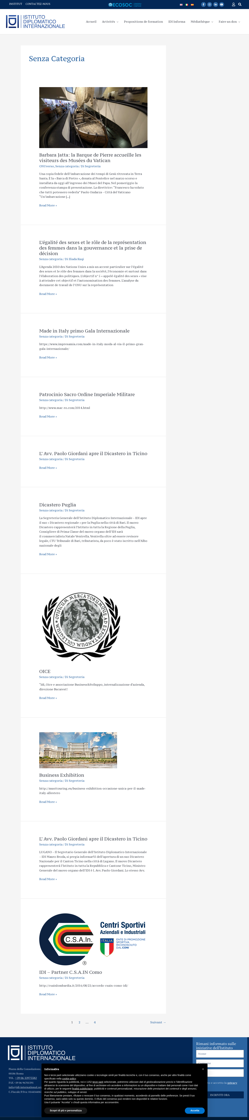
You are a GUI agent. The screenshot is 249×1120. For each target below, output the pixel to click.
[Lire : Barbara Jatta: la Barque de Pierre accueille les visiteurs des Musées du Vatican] (93, 117)
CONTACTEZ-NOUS (38, 4)
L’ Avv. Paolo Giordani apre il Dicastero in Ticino (93, 453)
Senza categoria (67, 166)
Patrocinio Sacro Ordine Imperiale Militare (87, 394)
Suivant (158, 1022)
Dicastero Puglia (57, 505)
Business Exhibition (61, 775)
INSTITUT (15, 4)
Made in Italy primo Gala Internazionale (84, 331)
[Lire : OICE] (80, 626)
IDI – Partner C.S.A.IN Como (70, 972)
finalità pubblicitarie (82, 1088)
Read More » (48, 205)
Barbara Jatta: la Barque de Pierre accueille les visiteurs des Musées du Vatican (90, 157)
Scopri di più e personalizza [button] (66, 1110)
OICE (44, 671)
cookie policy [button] (69, 1078)
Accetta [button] (194, 1110)
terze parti (98, 1082)
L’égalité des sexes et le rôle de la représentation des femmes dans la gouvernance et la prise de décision (92, 247)
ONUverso (46, 166)
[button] (240, 4)
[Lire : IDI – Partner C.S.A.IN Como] (92, 939)
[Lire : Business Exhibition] (78, 750)
